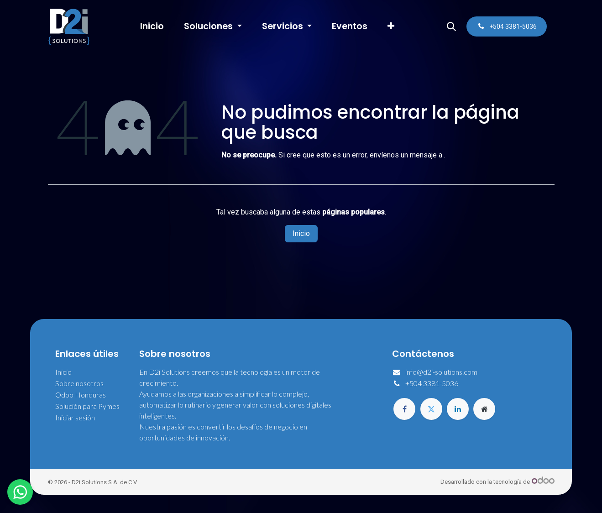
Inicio (301, 233)
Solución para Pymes (87, 406)
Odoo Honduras (80, 394)
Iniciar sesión (75, 417)
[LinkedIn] (458, 409)
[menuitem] (152, 27)
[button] (451, 26)
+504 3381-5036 (431, 383)
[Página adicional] (484, 409)
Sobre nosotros (79, 383)
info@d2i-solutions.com (441, 371)
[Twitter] (431, 409)
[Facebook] (404, 409)
